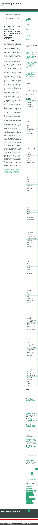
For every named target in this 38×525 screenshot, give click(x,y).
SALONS (28, 259)
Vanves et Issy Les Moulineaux (30, 318)
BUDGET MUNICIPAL (30, 117)
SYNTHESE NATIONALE (30, 64)
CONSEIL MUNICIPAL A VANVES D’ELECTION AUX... (32, 420)
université (28, 306)
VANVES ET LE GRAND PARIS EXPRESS (31, 345)
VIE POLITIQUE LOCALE (31, 373)
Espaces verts (29, 169)
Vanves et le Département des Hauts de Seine (31, 339)
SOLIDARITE (29, 277)
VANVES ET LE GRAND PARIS (31, 342)
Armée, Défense (29, 108)
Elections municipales (31, 164)
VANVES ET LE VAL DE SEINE (31, 353)
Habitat (28, 190)
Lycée (28, 215)
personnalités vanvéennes (31, 238)
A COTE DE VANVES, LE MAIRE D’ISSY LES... (30, 433)
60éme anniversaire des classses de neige (10, 170)
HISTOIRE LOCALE (30, 196)
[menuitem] (3, 10)
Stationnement (29, 286)
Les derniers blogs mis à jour (12, 521)
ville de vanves (17, 169)
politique (28, 244)
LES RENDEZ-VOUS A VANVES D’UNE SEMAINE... (31, 400)
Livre (28, 209)
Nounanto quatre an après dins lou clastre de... (31, 53)
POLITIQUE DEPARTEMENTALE (30, 247)
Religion (28, 252)
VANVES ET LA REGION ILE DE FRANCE (31, 327)
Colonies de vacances (30, 129)
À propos (15, 10)
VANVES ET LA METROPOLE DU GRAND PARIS (32, 321)
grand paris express (29, 494)
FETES (28, 181)
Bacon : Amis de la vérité (30, 56)
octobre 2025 (28, 35)
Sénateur (28, 269)
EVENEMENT (29, 175)
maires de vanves (30, 217)
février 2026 (28, 29)
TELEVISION (29, 290)
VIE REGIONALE (29, 377)
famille (28, 179)
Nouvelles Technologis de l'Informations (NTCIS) (31, 230)
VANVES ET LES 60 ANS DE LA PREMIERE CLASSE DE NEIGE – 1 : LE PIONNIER (12, 15)
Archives (9, 10)
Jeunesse (28, 203)
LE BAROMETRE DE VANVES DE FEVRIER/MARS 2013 (13, 18)
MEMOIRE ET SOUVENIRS (31, 221)
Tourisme (28, 294)
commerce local (29, 131)
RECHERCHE (29, 251)
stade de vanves (29, 488)
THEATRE (28, 292)
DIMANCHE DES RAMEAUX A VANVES (31, 447)
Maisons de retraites (30, 219)
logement (28, 211)
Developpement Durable (31, 148)
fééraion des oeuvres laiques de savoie (10, 171)
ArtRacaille (28, 70)
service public (29, 273)
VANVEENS (29, 315)
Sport (28, 279)
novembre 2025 (28, 33)
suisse (28, 288)
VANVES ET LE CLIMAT (31, 334)
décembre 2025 (28, 32)
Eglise (28, 158)
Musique (28, 223)
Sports (28, 282)
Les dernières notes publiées (19, 521)
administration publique (31, 100)
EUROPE (28, 173)
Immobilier (29, 197)
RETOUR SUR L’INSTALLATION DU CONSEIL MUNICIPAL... (30, 453)
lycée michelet (28, 501)
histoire (28, 194)
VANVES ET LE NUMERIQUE (31, 347)
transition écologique (30, 298)
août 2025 (27, 38)
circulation (29, 121)
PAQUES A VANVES (30, 232)
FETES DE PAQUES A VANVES (30, 406)
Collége (28, 127)
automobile (29, 112)
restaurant (29, 254)
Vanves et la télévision (31, 332)
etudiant (28, 171)
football (27, 496)
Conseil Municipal (30, 135)
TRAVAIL (28, 302)
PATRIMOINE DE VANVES (31, 236)
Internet (28, 201)
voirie (28, 381)
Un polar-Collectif (33, 76)
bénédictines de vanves (30, 498)
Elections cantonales (30, 162)
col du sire (8, 171)
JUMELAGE (29, 207)
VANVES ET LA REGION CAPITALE (31, 324)
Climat (28, 125)
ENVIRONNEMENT (30, 168)
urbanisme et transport (31, 309)
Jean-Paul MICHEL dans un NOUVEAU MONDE (30, 78)
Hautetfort (21, 520)
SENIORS (28, 271)
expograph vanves (29, 492)
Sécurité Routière (30, 267)
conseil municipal (29, 490)
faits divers (29, 177)
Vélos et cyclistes (30, 361)
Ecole (28, 150)
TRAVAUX (28, 304)
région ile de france (29, 503)
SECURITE (28, 265)
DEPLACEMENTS (30, 144)
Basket (28, 113)
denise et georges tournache (14, 171)
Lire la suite (28, 20)
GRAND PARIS (29, 188)
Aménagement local (30, 104)
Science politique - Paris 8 (30, 67)
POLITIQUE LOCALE (30, 249)
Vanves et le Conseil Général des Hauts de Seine (31, 336)
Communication (30, 133)
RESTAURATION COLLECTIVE (29, 257)
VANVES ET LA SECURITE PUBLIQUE (31, 330)
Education (10, 169)
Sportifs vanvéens (30, 280)
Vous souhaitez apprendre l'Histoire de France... (30, 49)
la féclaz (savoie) (11, 170)
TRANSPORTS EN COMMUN (31, 300)
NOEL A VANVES (29, 224)
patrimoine (29, 234)
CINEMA (28, 119)
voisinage (28, 383)
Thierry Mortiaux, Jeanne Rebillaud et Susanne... (30, 69)
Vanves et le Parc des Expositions (30, 350)
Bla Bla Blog (32, 60)
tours (28, 296)
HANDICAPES (29, 192)
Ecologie (28, 152)
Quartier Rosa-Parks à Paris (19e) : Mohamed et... (31, 73)
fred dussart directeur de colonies (12, 172)
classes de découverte (30, 123)
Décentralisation (30, 140)
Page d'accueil (6, 16)
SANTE (28, 261)
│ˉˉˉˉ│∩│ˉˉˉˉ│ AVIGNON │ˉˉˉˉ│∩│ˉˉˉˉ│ (30, 55)
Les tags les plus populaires (26, 521)
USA (27, 311)
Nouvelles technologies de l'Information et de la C (31, 227)
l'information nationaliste (30, 74)
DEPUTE (28, 146)
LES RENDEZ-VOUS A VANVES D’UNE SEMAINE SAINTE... (31, 440)
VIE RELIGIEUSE (29, 379)
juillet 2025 (28, 39)
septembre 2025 (28, 36)
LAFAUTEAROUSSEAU (29, 50)
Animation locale (30, 106)
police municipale (30, 242)
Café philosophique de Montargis (30, 58)
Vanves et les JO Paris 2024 (31, 358)
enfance (28, 166)
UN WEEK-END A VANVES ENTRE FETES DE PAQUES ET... (31, 413)
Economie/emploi (30, 154)
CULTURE (28, 139)
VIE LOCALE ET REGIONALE (31, 367)
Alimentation (29, 102)
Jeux (27, 205)
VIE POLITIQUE (29, 371)
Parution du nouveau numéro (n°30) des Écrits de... (31, 63)
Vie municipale (29, 369)
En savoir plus (12, 524)
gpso (35, 490)
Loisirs (28, 213)
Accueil (3, 10)
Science (28, 263)
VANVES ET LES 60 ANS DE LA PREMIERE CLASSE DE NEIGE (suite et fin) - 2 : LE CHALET (12, 32)
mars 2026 (27, 28)
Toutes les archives (29, 41)
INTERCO (28, 199)
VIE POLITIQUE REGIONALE (31, 375)
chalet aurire (16, 170)
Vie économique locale (31, 363)
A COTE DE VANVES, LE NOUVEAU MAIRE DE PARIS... (30, 426)
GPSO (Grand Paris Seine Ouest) (31, 186)
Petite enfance (29, 240)
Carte (27, 389)
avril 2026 (27, 26)
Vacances (28, 313)
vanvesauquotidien (11, 3)
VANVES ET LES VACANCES (31, 360)
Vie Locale (28, 365)
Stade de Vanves (29, 284)
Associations (29, 110)
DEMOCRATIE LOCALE (31, 142)
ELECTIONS (29, 160)
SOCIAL (28, 275)
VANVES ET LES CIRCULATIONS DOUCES (31, 356)
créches (28, 137)
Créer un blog (17, 520)
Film (27, 183)
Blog (27, 115)
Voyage (28, 385)
